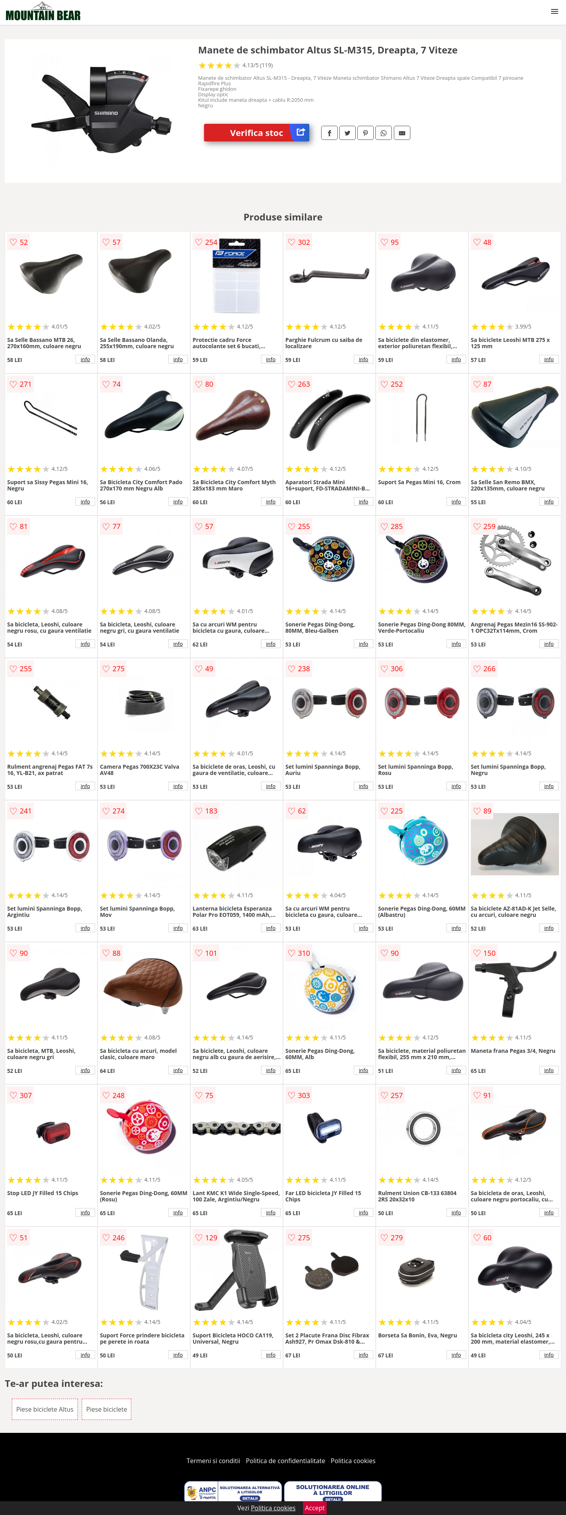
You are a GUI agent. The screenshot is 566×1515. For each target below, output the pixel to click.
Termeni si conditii (214, 1460)
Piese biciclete (106, 1409)
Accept (315, 1508)
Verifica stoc (269, 132)
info (85, 359)
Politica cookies (353, 1460)
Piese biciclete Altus (45, 1409)
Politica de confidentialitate (285, 1460)
